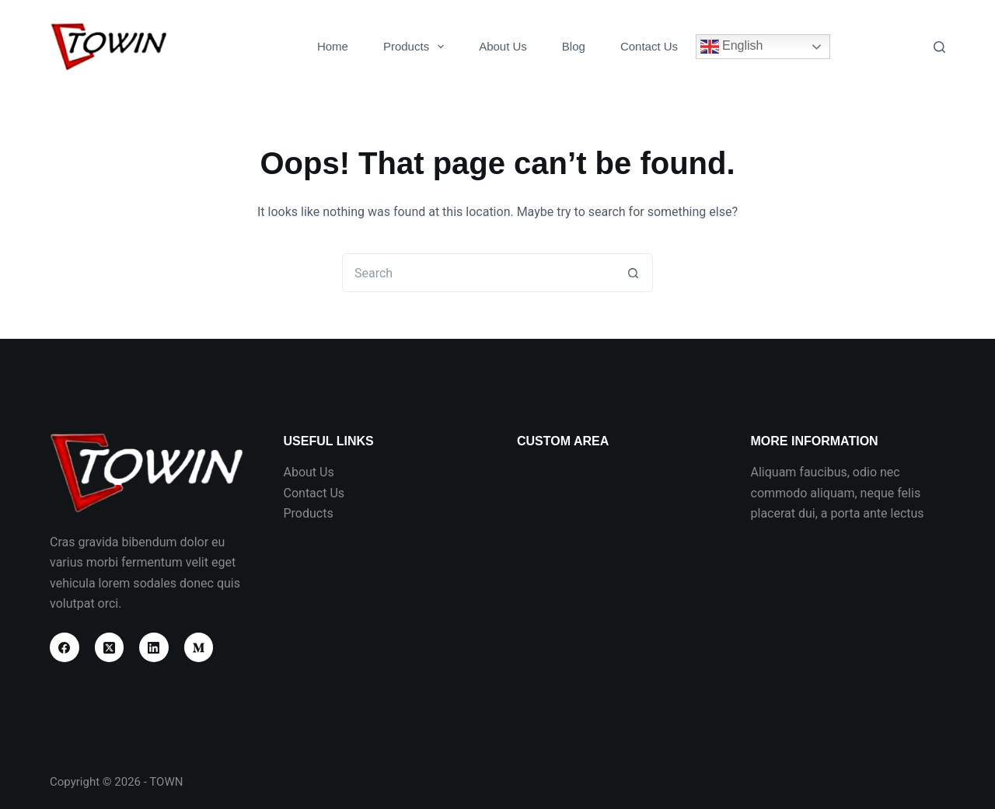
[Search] (939, 47)
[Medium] (199, 647)
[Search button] (633, 272)
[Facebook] (64, 647)
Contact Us (649, 46)
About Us (503, 46)
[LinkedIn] (154, 647)
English (731, 46)
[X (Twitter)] (109, 647)
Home (332, 46)
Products (416, 46)
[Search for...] (478, 272)
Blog (573, 46)
